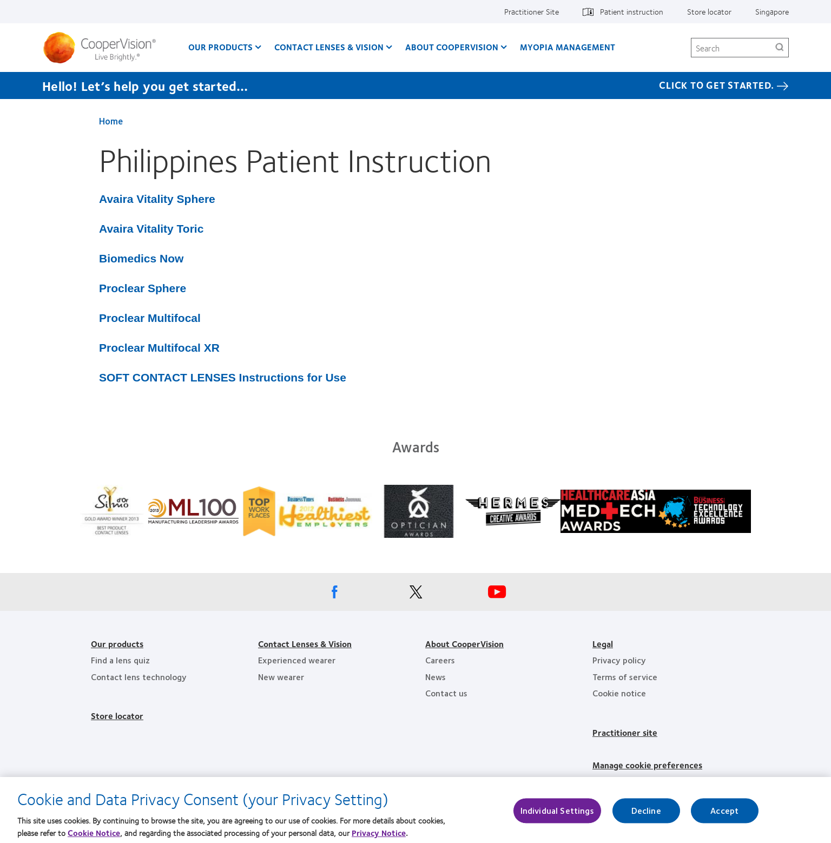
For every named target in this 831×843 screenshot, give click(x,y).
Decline (646, 815)
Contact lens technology (139, 676)
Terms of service (624, 676)
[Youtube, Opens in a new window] (496, 594)
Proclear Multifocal (150, 318)
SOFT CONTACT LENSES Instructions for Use (222, 377)
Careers (440, 660)
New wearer (281, 676)
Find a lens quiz (120, 660)
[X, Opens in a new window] (415, 594)
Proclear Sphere (142, 288)
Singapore (772, 11)
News (435, 676)
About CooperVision (451, 47)
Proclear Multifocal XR (159, 347)
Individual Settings (557, 815)
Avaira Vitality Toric (151, 228)
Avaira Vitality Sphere (157, 199)
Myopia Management (567, 47)
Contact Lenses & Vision (329, 47)
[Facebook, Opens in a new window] (334, 594)
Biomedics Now (141, 258)
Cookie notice (619, 693)
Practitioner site (624, 732)
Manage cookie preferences (647, 765)
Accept (724, 815)
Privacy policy (619, 660)
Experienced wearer (296, 660)
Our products (117, 643)
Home (111, 121)
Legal (602, 643)
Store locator (709, 11)
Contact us (446, 693)
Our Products (220, 47)
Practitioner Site (531, 11)
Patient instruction (631, 11)
